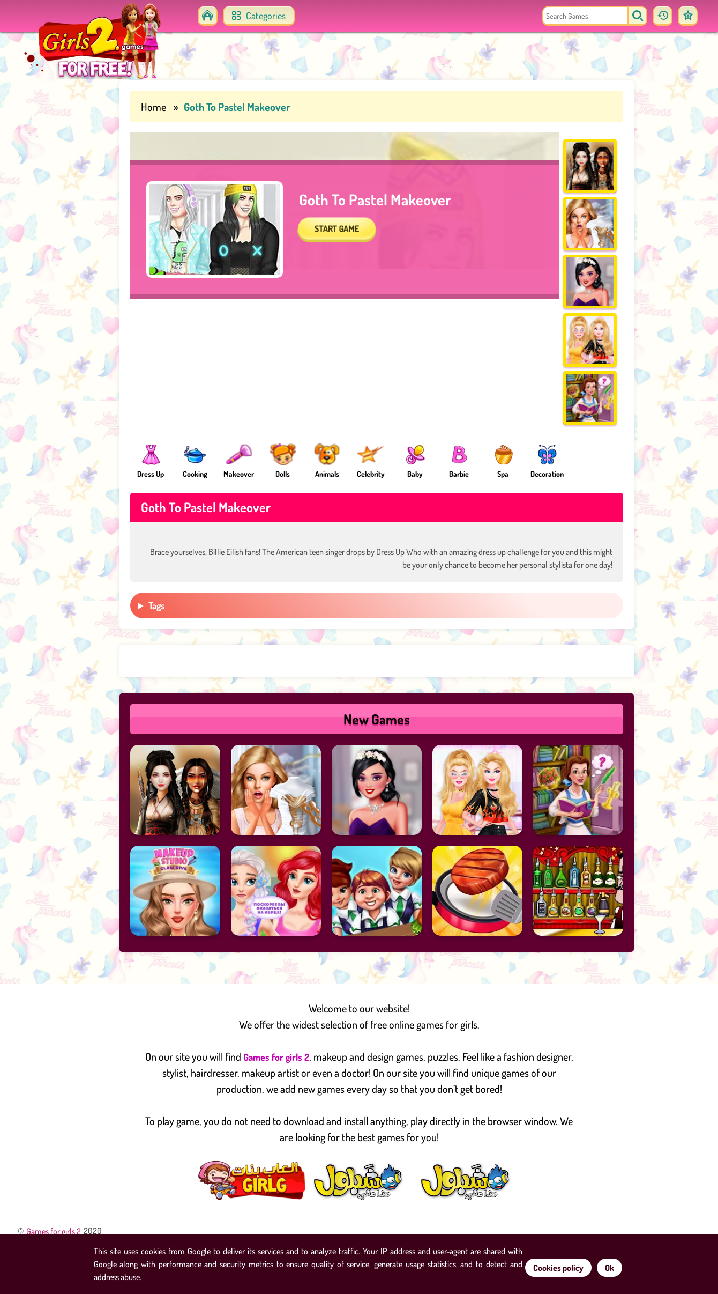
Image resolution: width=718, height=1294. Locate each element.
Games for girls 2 (276, 1080)
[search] (628, 16)
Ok (609, 1267)
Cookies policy (558, 1267)
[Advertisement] (48, 241)
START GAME (346, 265)
